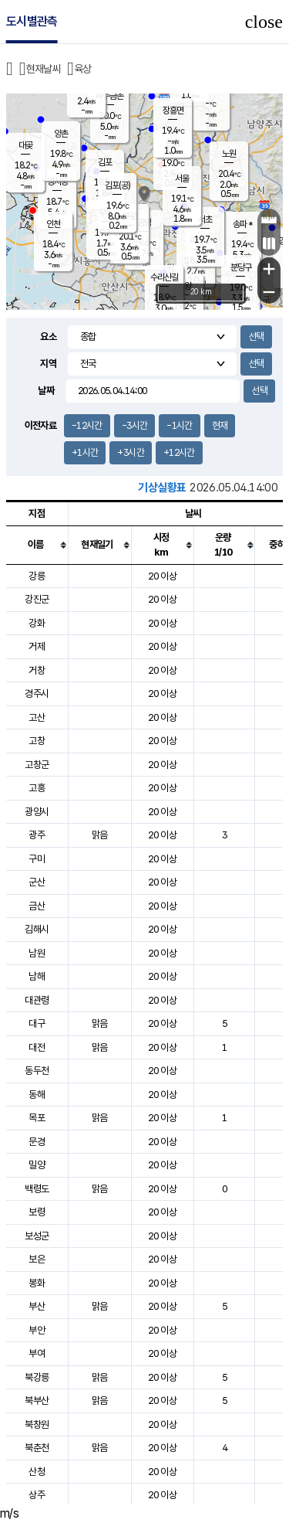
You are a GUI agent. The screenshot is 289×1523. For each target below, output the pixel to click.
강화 (37, 623)
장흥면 (173, 110)
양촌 (61, 133)
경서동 (57, 181)
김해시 (37, 929)
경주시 (37, 693)
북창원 (37, 1424)
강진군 (37, 599)
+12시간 (179, 452)
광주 (37, 835)
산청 (37, 1471)
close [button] (264, 21)
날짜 (46, 390)
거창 (37, 670)
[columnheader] (37, 544)
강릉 (37, 576)
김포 (105, 162)
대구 (37, 1023)
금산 (37, 906)
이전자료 (40, 425)
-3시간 (134, 425)
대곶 (25, 145)
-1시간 (179, 425)
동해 (37, 1094)
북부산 (37, 1400)
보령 (37, 1212)
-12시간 (87, 425)
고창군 (37, 764)
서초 (205, 219)
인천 (53, 224)
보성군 (37, 1236)
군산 (37, 882)
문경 (37, 1141)
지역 (48, 363)
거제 (37, 646)
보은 (37, 1259)
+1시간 (85, 452)
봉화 (37, 1283)
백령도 (37, 1189)
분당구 (240, 267)
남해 (37, 976)
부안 (37, 1330)
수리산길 (164, 277)
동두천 (37, 1070)
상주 (37, 1495)
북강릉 (37, 1377)
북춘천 (37, 1447)
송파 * (242, 224)
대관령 (37, 1000)
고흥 (37, 788)
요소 (48, 336)
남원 (37, 953)
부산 (37, 1306)
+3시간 (130, 452)
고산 (37, 717)
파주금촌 (109, 95)
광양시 (37, 812)
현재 (220, 425)
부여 (37, 1353)
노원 (229, 153)
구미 (37, 859)
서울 (182, 178)
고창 (37, 740)
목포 (37, 1118)
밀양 (37, 1165)
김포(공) (117, 185)
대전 (37, 1047)
